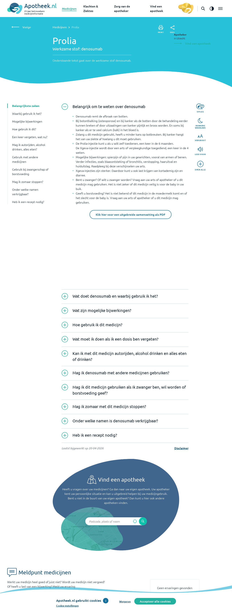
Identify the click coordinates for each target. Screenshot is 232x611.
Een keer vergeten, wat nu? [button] (29, 137)
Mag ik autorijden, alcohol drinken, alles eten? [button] (28, 147)
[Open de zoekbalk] (203, 8)
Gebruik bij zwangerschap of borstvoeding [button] (30, 171)
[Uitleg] (200, 108)
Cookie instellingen (67, 605)
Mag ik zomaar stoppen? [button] (27, 182)
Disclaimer (181, 448)
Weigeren (125, 601)
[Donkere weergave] (200, 123)
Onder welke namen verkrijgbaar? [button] (25, 191)
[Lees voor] (200, 151)
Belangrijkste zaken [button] (25, 106)
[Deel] (172, 29)
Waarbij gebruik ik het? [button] (27, 113)
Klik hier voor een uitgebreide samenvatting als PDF (130, 214)
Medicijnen (69, 9)
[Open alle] (200, 166)
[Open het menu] (220, 8)
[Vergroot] (200, 137)
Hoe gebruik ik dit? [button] (24, 129)
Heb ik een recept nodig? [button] (28, 202)
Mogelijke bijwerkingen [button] (27, 121)
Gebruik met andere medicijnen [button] (25, 159)
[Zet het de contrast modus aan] (211, 8)
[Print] (161, 29)
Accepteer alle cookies (155, 601)
